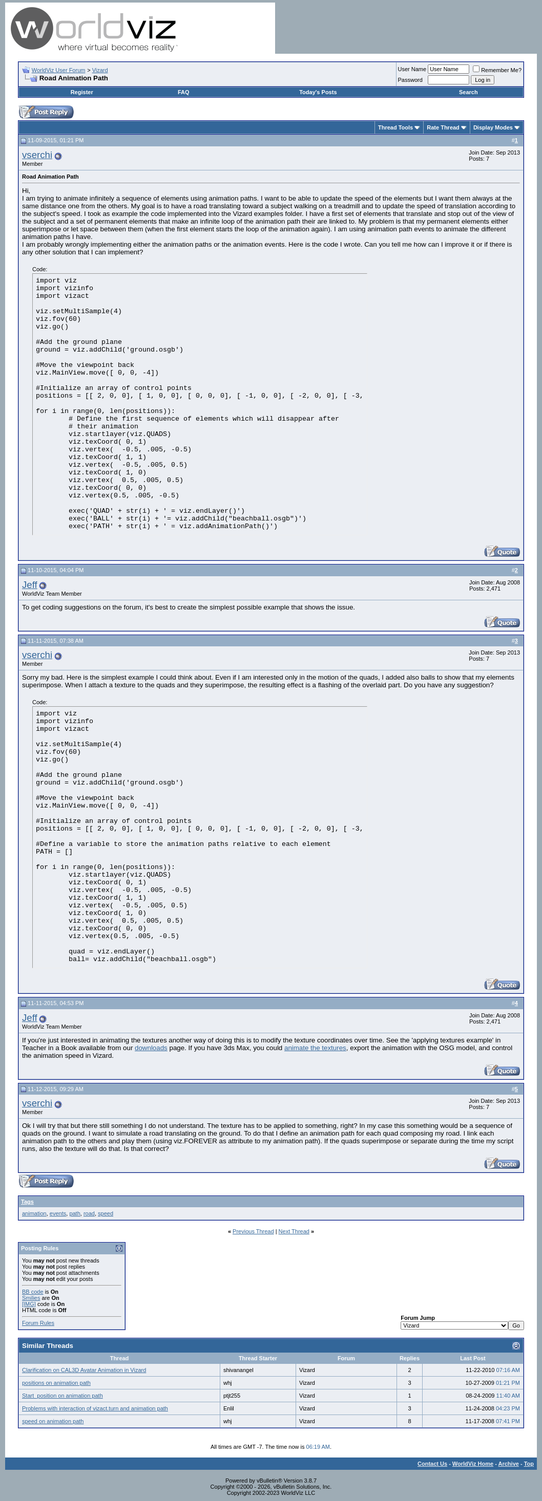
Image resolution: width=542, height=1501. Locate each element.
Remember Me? (497, 70)
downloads (151, 1048)
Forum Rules (38, 1323)
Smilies (31, 1298)
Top (529, 1464)
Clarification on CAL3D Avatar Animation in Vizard (84, 1370)
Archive (508, 1464)
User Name (412, 69)
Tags (27, 1202)
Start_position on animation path (62, 1396)
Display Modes (493, 127)
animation (34, 1213)
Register (82, 92)
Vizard (100, 70)
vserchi (37, 154)
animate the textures (315, 1048)
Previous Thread (253, 1231)
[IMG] (29, 1304)
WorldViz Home (472, 1464)
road (89, 1213)
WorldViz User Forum (59, 70)
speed (105, 1213)
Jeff (29, 584)
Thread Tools (395, 127)
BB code (33, 1292)
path (74, 1213)
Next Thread (294, 1231)
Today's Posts (318, 92)
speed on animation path (53, 1421)
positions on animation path (56, 1383)
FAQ (184, 92)
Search (468, 92)
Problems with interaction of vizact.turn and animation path (95, 1408)
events (58, 1213)
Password (410, 80)
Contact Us (432, 1464)
